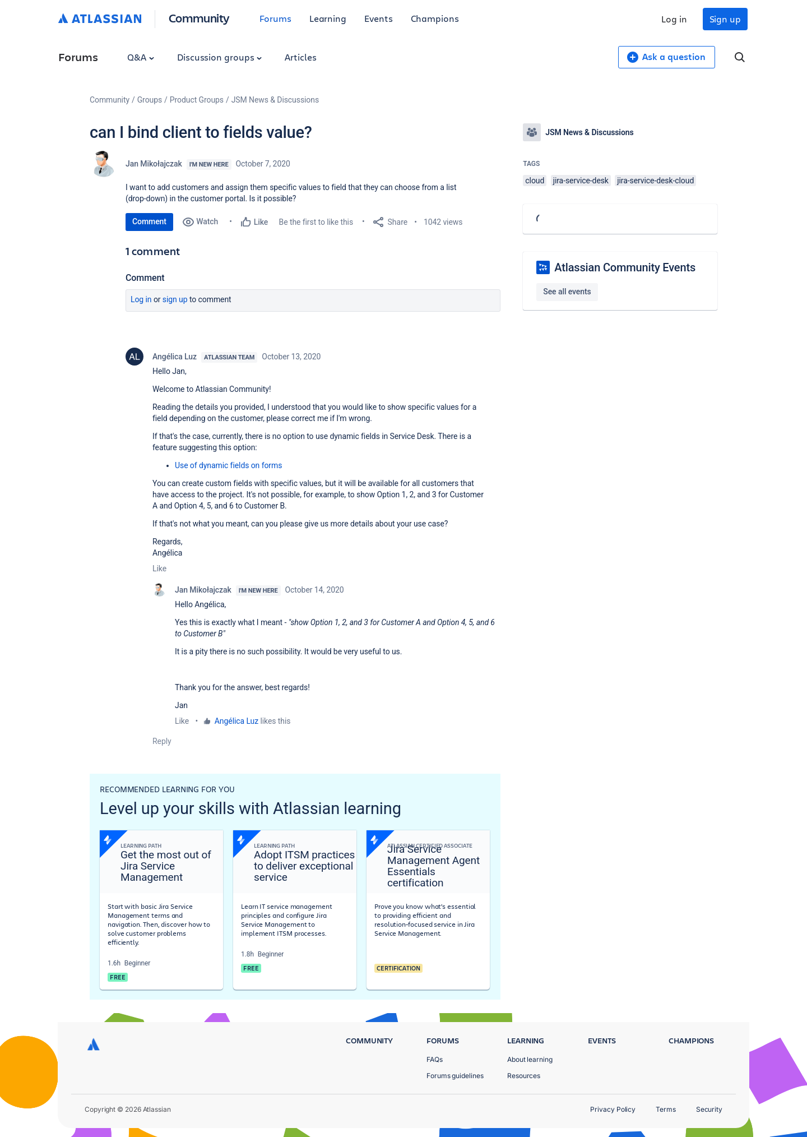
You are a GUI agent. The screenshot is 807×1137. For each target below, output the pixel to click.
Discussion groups (219, 57)
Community (199, 18)
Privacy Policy (613, 1109)
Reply (161, 741)
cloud (534, 180)
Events (378, 18)
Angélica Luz (174, 356)
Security (709, 1109)
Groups (149, 99)
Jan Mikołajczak (154, 163)
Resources (523, 1075)
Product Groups (197, 99)
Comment (149, 221)
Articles (300, 57)
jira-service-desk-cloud (655, 180)
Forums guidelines (455, 1075)
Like (159, 568)
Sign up (725, 19)
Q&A (140, 57)
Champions (435, 18)
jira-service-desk (581, 180)
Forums (275, 18)
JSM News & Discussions (275, 99)
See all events (567, 291)
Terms (666, 1109)
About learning (530, 1059)
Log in (674, 19)
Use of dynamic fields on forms (228, 465)
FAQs (434, 1059)
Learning (327, 18)
